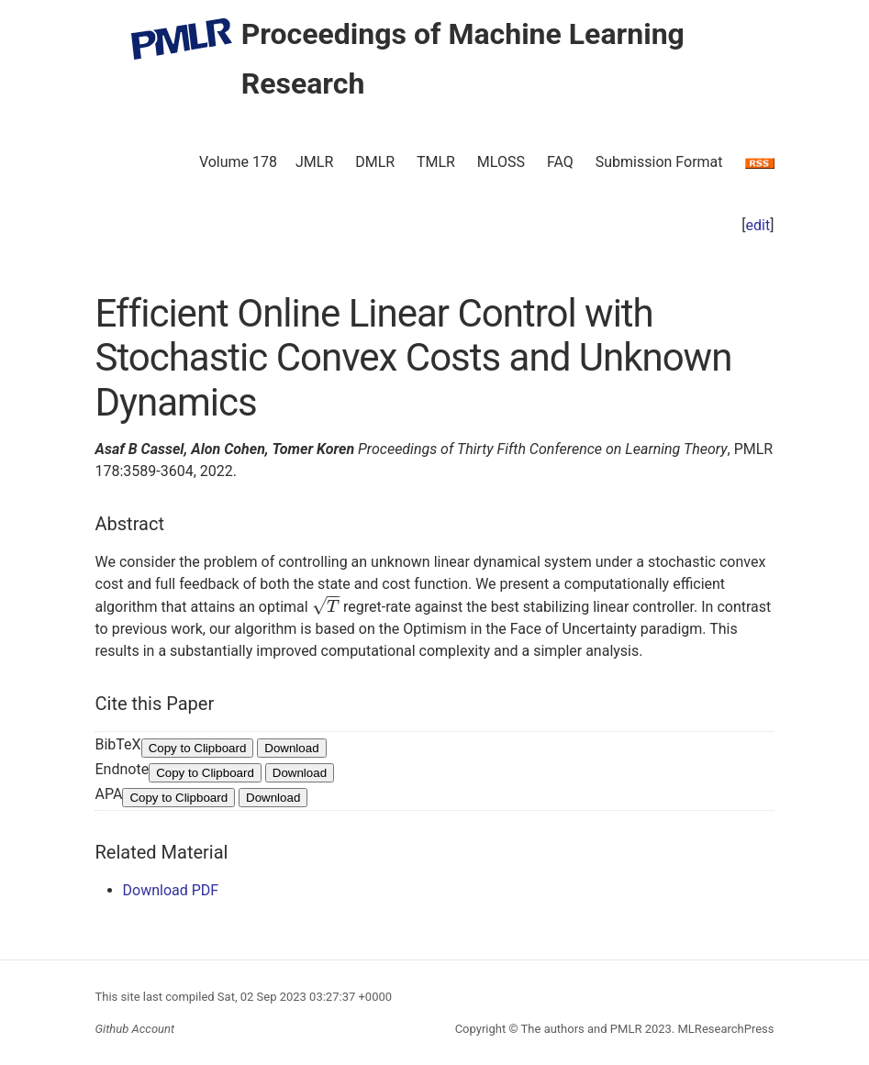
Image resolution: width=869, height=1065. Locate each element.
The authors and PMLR (581, 1029)
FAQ (560, 162)
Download (291, 748)
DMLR (375, 162)
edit (758, 225)
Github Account (135, 1029)
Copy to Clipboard (198, 748)
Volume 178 (238, 162)
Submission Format (659, 162)
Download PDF (171, 890)
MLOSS (501, 162)
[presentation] (326, 607)
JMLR (314, 162)
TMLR (436, 162)
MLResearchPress (724, 1029)
